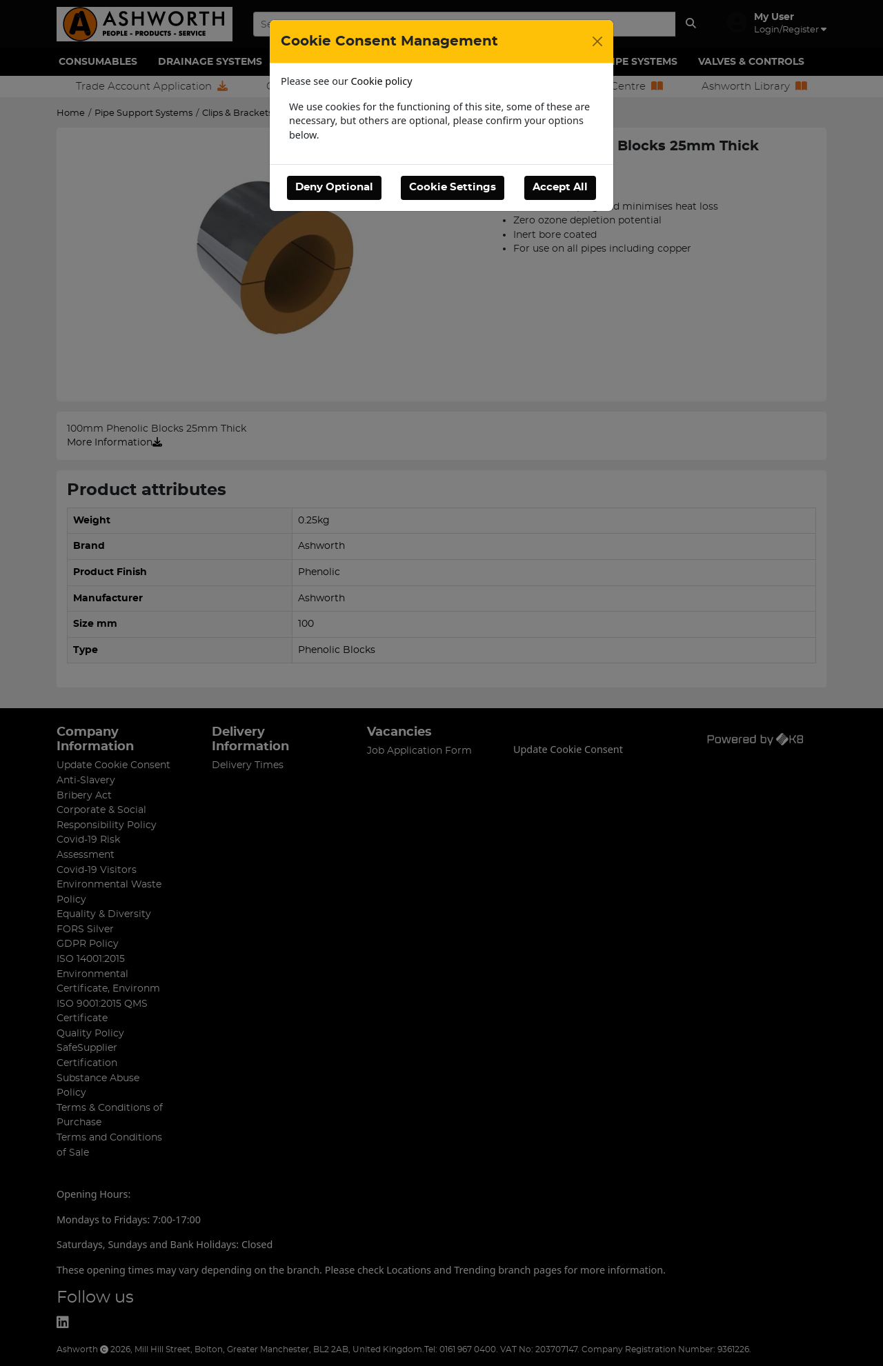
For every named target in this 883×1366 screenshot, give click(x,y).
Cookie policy (382, 81)
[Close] (597, 41)
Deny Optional (334, 187)
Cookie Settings (452, 187)
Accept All (560, 187)
